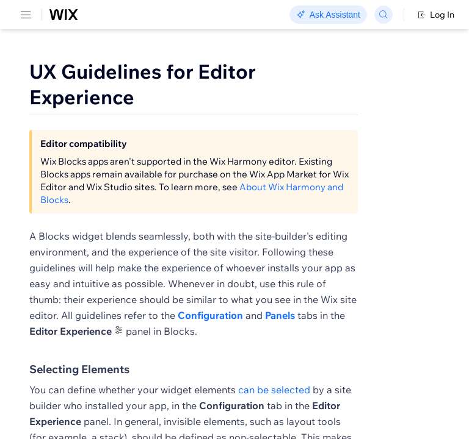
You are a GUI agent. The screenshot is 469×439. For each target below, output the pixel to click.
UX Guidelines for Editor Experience (142, 84)
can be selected (274, 404)
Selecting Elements (79, 384)
